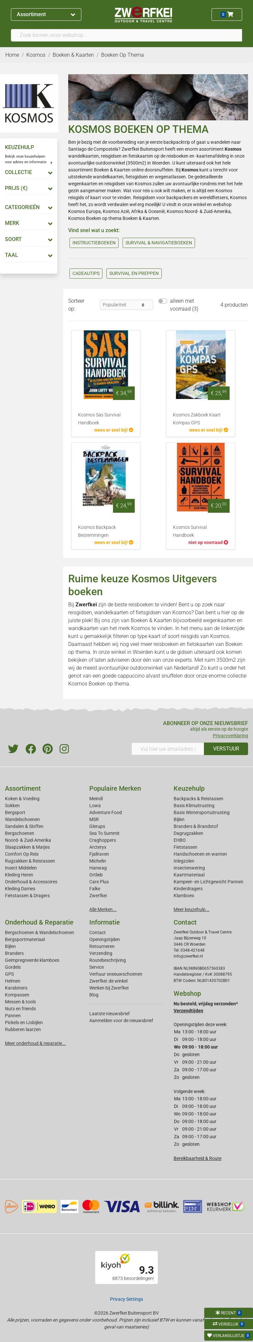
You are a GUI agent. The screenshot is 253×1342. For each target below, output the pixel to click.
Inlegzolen (184, 861)
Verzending (100, 953)
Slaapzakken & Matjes (27, 847)
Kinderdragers (188, 888)
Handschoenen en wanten (200, 854)
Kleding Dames (20, 888)
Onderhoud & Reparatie (39, 922)
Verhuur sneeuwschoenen (115, 974)
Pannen (13, 1015)
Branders (14, 953)
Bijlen (179, 819)
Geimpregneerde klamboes (32, 960)
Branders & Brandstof (196, 826)
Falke (94, 888)
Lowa (95, 805)
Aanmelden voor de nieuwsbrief (121, 1020)
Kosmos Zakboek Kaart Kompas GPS (197, 419)
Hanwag (98, 867)
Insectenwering (189, 867)
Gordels (13, 967)
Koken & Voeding (22, 798)
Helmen (12, 981)
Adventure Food (105, 812)
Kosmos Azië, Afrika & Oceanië (134, 211)
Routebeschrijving (107, 960)
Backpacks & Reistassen (198, 798)
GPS (9, 974)
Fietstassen (185, 847)
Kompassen (17, 994)
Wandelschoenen (22, 819)
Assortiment (46, 14)
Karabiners (16, 988)
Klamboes (184, 895)
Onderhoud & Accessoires (31, 881)
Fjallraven (99, 854)
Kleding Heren (19, 874)
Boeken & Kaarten (112, 169)
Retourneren (102, 946)
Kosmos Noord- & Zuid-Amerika (199, 211)
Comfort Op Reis (22, 854)
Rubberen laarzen (23, 1029)
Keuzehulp (189, 788)
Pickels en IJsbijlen (24, 1022)
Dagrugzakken (188, 833)
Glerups (97, 826)
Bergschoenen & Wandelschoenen (39, 932)
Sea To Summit (104, 833)
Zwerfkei (98, 895)
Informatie (104, 922)
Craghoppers (102, 840)
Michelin (97, 861)
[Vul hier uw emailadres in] (167, 749)
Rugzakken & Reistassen (30, 861)
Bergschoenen (19, 833)
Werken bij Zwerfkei (108, 988)
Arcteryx (97, 847)
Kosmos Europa (84, 211)
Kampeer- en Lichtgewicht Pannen (208, 881)
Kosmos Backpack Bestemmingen (97, 531)
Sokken (12, 805)
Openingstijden (104, 939)
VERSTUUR (226, 749)
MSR (94, 819)
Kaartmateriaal (189, 874)
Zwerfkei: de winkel (108, 981)
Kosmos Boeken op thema (95, 218)
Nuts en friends (20, 1008)
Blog (93, 994)
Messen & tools (20, 1001)
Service (96, 967)
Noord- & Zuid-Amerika (28, 840)
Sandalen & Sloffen (24, 826)
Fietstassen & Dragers (27, 895)
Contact (97, 932)
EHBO (180, 840)
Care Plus (99, 881)
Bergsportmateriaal (25, 939)
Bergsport (15, 812)
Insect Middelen (21, 867)
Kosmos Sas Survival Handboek (99, 419)
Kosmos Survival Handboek (190, 531)
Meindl (96, 798)
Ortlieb (96, 874)
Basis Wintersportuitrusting (202, 812)
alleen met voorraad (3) (184, 305)
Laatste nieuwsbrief (109, 1013)
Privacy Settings (126, 1299)
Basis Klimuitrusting (194, 805)
